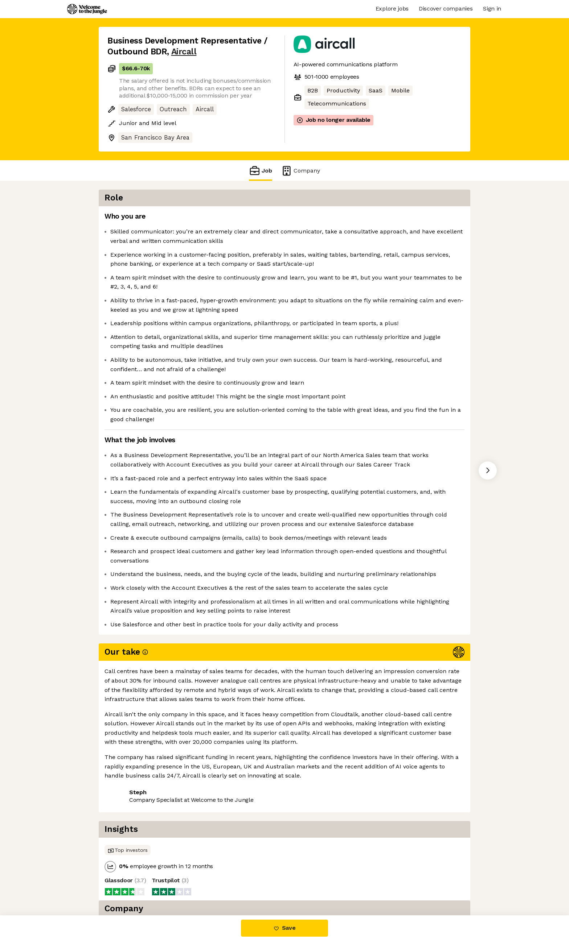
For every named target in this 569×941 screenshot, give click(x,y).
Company (300, 171)
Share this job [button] (127, 884)
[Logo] (87, 9)
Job (260, 171)
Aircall (184, 52)
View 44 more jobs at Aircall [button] (198, 884)
